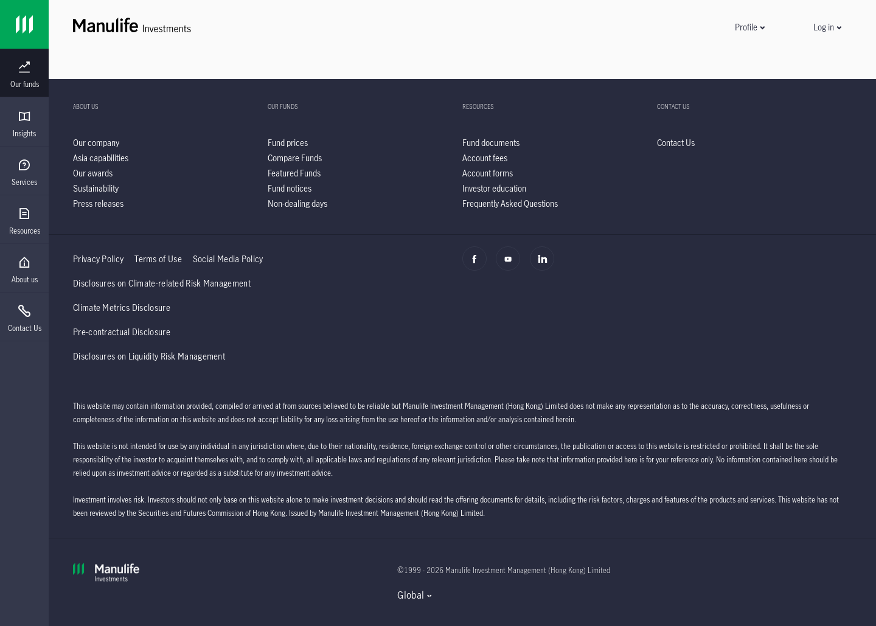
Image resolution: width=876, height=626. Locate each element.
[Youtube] (511, 265)
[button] (749, 27)
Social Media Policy (228, 259)
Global (410, 595)
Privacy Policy (98, 259)
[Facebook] (477, 265)
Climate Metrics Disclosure (121, 307)
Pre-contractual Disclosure (121, 332)
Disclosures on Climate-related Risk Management (162, 283)
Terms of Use (158, 259)
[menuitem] (24, 75)
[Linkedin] (545, 265)
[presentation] (24, 73)
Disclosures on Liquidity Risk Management (149, 356)
